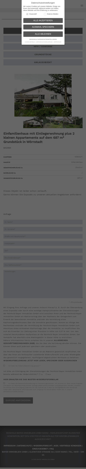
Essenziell (31, 14)
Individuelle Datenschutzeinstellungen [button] (43, 39)
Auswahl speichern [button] (43, 27)
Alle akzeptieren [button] (43, 20)
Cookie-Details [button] (30, 42)
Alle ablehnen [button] (43, 34)
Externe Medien (51, 14)
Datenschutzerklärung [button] (44, 42)
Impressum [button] (57, 42)
